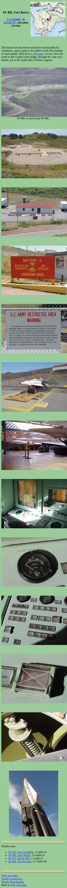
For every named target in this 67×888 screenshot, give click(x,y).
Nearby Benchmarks (12, 881)
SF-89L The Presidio (19, 861)
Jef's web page (19, 884)
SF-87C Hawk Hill (18, 858)
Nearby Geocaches (11, 878)
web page (38, 53)
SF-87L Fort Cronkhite (21, 852)
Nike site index (9, 875)
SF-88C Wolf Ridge (19, 855)
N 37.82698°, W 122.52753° (14, 21)
